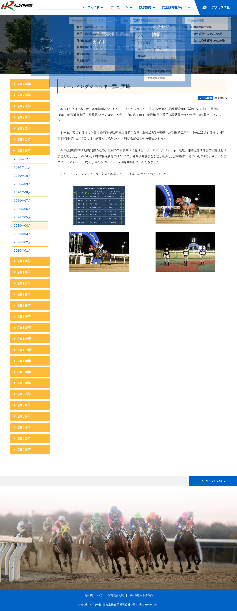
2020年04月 (22, 225)
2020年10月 (22, 175)
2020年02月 (22, 242)
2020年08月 (22, 192)
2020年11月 (22, 167)
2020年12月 (22, 159)
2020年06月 (22, 209)
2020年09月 (22, 184)
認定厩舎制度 (116, 595)
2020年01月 (22, 250)
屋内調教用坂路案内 (141, 595)
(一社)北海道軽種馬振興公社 (112, 604)
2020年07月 (22, 200)
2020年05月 (22, 217)
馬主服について (93, 595)
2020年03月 (22, 233)
